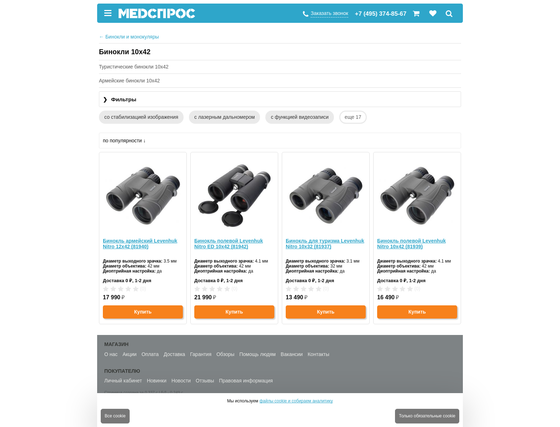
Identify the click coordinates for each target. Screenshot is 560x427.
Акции (129, 354)
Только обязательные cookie (427, 415)
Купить (143, 312)
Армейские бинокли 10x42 (129, 80)
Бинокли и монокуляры (129, 37)
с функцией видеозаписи (300, 117)
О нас (111, 354)
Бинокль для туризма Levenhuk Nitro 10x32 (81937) (325, 243)
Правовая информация (246, 380)
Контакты (318, 354)
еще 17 (353, 117)
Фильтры (119, 99)
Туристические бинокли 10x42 (134, 67)
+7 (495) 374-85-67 (380, 13)
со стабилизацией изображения (141, 117)
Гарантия (200, 354)
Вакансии (292, 354)
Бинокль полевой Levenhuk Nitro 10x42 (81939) (411, 243)
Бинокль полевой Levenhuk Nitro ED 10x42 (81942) (228, 243)
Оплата (150, 354)
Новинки (156, 380)
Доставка (174, 354)
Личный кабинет (123, 380)
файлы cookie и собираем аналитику (296, 400)
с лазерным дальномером (224, 117)
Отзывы (205, 380)
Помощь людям (257, 354)
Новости (181, 380)
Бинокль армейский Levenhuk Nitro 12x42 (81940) (140, 243)
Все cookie (115, 415)
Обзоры (225, 354)
